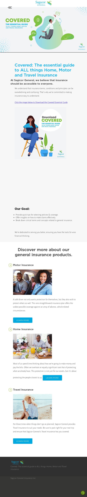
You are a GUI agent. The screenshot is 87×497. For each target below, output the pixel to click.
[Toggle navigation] (10, 8)
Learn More (22, 320)
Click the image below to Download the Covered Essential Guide (41, 102)
